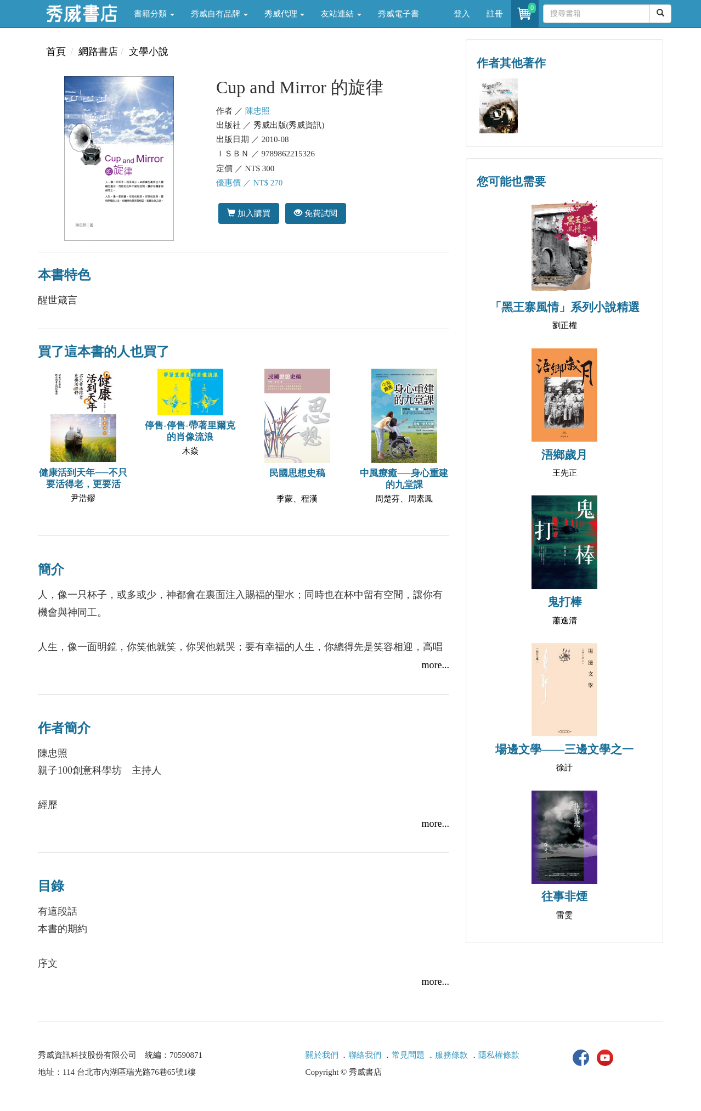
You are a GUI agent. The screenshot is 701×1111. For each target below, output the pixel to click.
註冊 (495, 13)
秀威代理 (284, 13)
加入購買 (248, 213)
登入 (462, 13)
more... (435, 664)
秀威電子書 (398, 13)
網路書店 (98, 51)
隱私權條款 (498, 1055)
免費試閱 (315, 213)
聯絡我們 (364, 1055)
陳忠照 (257, 110)
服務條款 (451, 1055)
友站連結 (341, 13)
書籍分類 (154, 13)
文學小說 (148, 51)
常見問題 (408, 1055)
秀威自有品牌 (219, 13)
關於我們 (322, 1055)
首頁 (56, 51)
